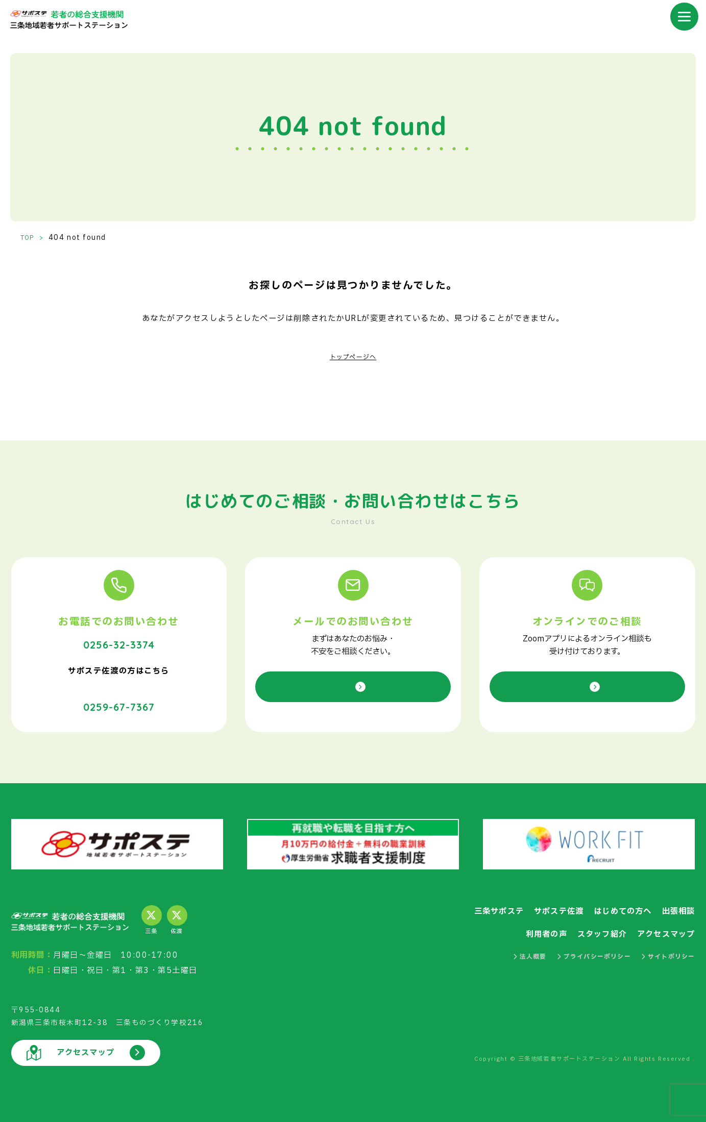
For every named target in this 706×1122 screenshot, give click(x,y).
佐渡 (177, 912)
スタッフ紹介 (585, 926)
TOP (29, 238)
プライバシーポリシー (577, 949)
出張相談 (675, 903)
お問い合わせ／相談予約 (353, 686)
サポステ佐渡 (535, 903)
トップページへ (353, 357)
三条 (151, 912)
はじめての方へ (610, 903)
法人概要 (504, 949)
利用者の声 (520, 926)
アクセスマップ (660, 926)
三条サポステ (465, 903)
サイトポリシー (663, 949)
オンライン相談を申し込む (587, 686)
